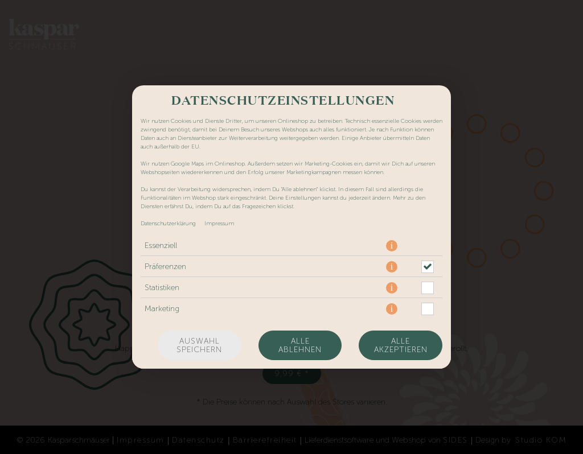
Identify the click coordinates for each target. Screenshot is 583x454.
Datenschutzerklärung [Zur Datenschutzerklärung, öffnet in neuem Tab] (168, 223)
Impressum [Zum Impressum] (219, 223)
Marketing (162, 308)
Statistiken (162, 287)
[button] (391, 245)
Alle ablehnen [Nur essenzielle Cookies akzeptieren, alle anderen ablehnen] (300, 345)
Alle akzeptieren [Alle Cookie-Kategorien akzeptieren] (401, 345)
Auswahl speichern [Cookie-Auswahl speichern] (199, 345)
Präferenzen (165, 266)
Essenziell (161, 245)
